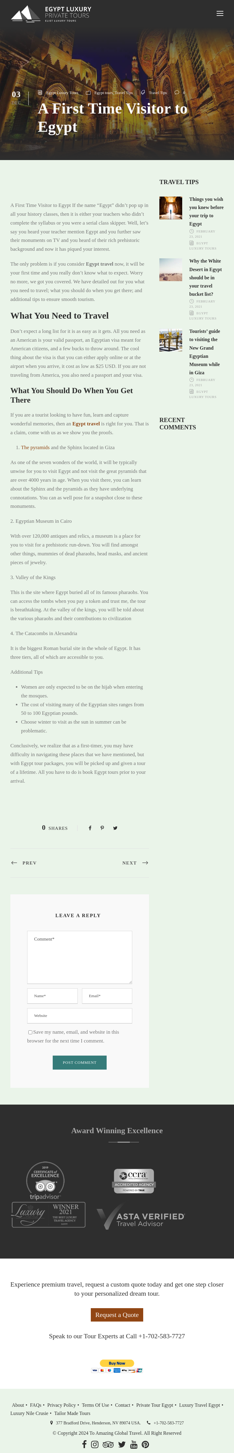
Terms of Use (95, 1405)
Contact (122, 1405)
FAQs (35, 1405)
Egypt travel (86, 424)
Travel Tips (124, 92)
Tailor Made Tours (72, 1413)
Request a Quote (117, 1315)
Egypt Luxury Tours (62, 92)
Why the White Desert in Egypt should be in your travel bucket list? (205, 277)
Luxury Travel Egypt (199, 1405)
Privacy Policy (61, 1405)
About (18, 1405)
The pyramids (35, 447)
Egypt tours (103, 92)
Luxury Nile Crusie (29, 1413)
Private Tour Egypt (154, 1405)
